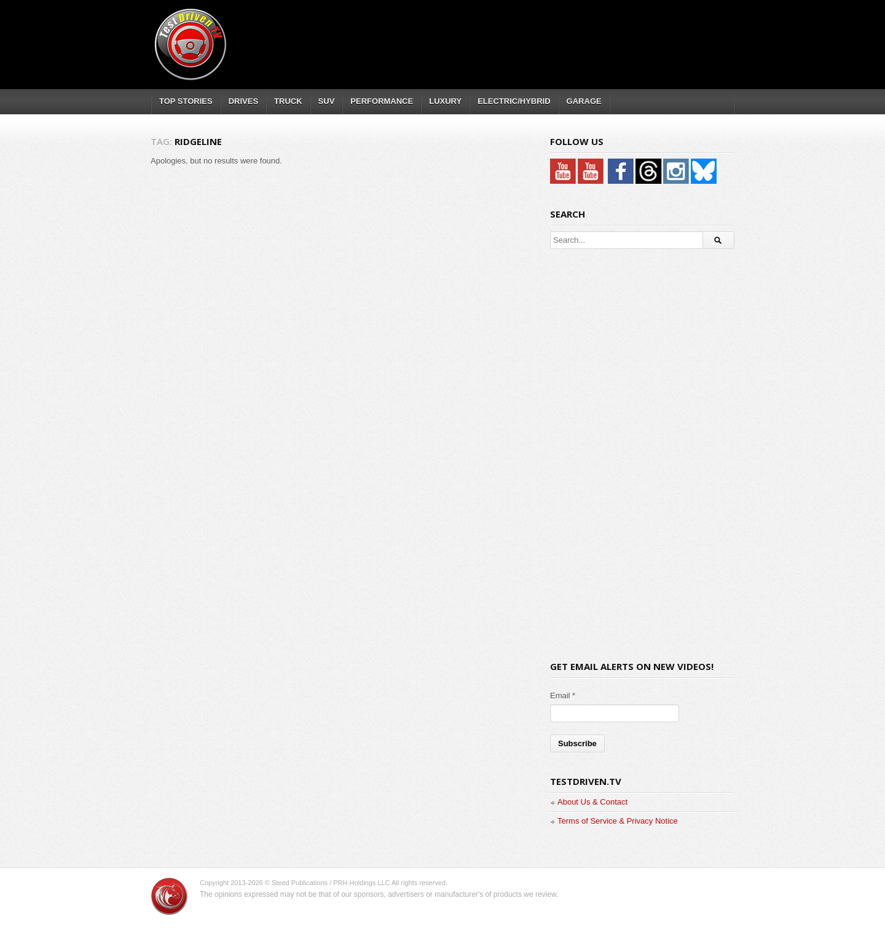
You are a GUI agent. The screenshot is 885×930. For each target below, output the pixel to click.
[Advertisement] (509, 33)
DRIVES (243, 101)
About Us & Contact (592, 801)
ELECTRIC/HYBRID (514, 101)
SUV (326, 101)
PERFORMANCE (381, 101)
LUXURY (445, 101)
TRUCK (288, 101)
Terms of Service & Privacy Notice (617, 821)
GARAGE (584, 101)
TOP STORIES (186, 101)
